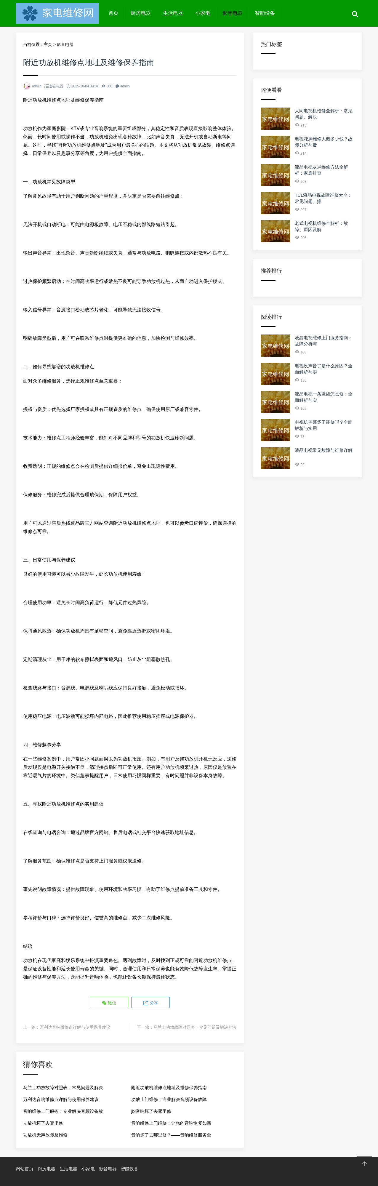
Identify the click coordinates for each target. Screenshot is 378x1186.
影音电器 (232, 13)
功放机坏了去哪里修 (43, 1122)
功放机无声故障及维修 (45, 1134)
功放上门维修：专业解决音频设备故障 (169, 1098)
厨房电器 (141, 13)
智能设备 (265, 13)
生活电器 (173, 13)
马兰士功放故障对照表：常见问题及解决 (63, 1086)
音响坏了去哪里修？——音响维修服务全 (171, 1134)
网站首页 (24, 1168)
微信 (109, 1002)
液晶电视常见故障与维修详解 (324, 450)
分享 (150, 1002)
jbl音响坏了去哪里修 (151, 1110)
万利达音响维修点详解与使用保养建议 (75, 1026)
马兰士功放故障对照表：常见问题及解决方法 (194, 1026)
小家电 (202, 13)
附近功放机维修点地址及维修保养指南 (169, 1086)
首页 (113, 13)
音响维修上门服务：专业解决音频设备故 (63, 1110)
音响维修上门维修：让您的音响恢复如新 (171, 1122)
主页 (48, 44)
